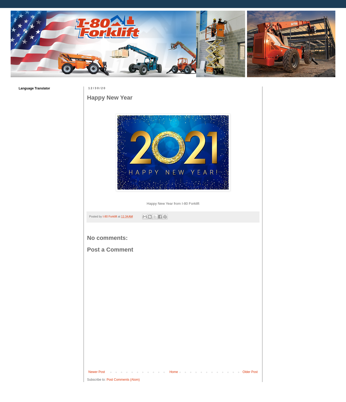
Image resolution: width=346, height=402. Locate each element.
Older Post (250, 372)
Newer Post (96, 372)
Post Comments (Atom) (123, 380)
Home (174, 372)
